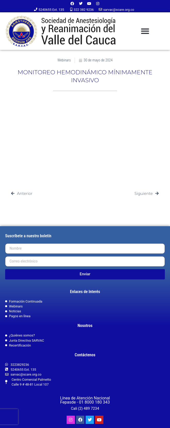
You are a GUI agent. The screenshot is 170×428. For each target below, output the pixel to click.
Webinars (64, 60)
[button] (145, 31)
